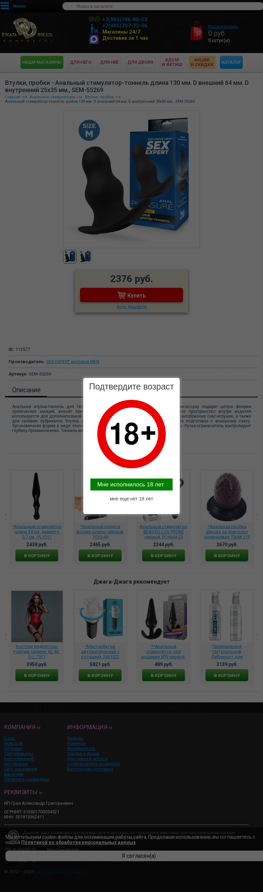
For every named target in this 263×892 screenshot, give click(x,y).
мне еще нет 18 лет (131, 498)
